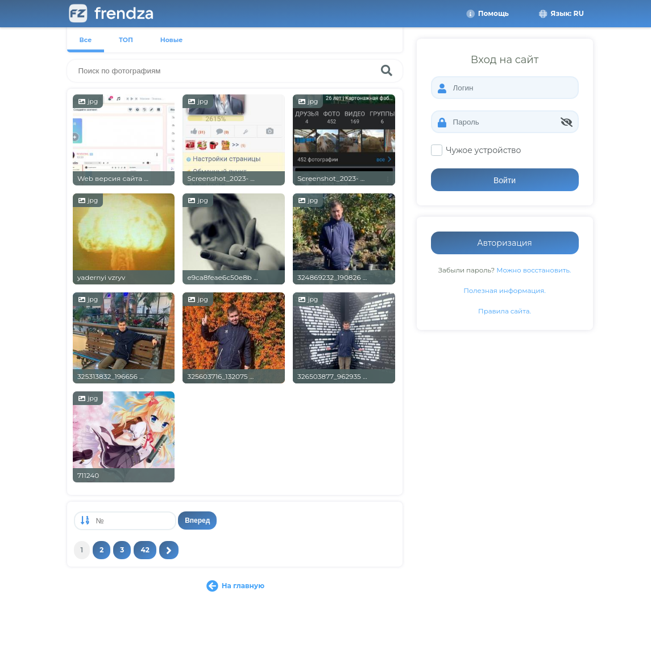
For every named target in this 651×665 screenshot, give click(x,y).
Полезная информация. (504, 291)
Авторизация (504, 243)
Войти (505, 180)
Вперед (197, 520)
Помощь (487, 13)
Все (86, 40)
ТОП (126, 40)
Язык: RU (560, 13)
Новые (171, 40)
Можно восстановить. (533, 270)
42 (144, 550)
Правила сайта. (504, 311)
